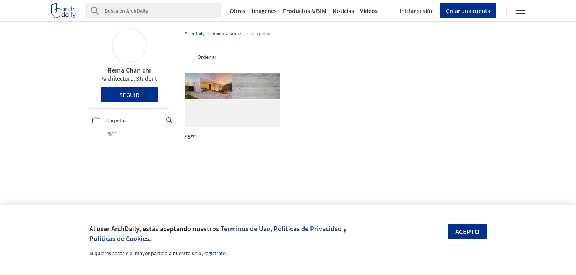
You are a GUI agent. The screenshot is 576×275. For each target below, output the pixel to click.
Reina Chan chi (129, 70)
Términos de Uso (245, 228)
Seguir (129, 95)
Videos (369, 11)
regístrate (215, 253)
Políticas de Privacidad (308, 228)
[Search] (163, 10)
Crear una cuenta (468, 11)
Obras (237, 11)
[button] (203, 57)
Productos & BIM (304, 11)
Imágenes (264, 11)
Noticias (343, 11)
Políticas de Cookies (119, 238)
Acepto (467, 231)
